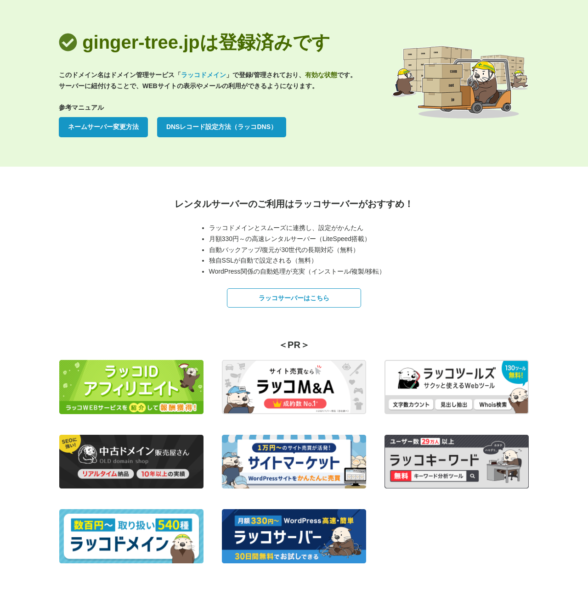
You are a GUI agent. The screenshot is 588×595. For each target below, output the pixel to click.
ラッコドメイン (203, 75)
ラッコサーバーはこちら (294, 298)
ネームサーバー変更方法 (103, 126)
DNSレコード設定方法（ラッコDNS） (221, 126)
